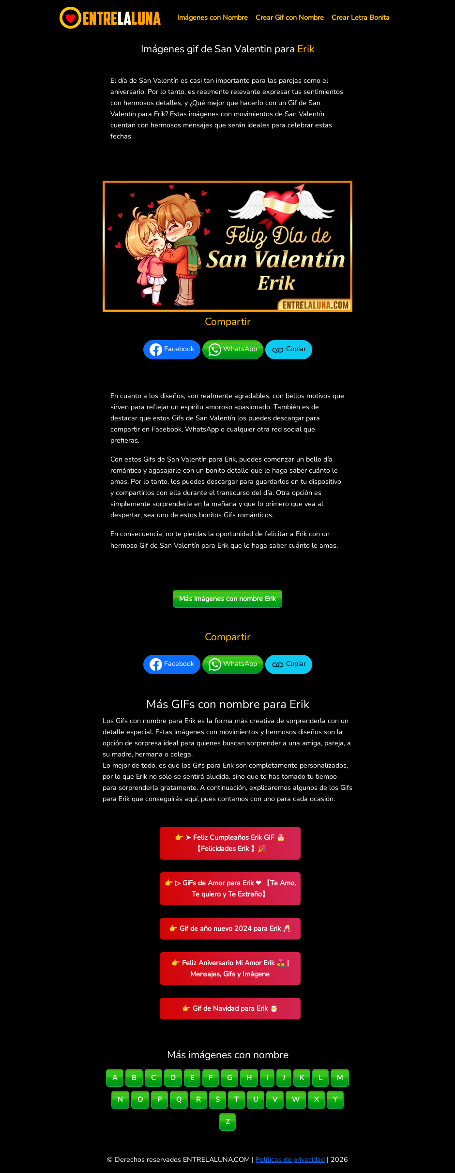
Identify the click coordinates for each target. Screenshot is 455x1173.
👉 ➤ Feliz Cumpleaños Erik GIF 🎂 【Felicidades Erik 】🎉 (230, 843)
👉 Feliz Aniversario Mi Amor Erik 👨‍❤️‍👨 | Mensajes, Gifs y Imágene (230, 968)
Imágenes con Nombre (212, 17)
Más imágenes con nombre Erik (227, 598)
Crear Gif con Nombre (290, 17)
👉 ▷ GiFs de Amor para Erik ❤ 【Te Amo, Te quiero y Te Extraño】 (230, 888)
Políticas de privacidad (290, 1159)
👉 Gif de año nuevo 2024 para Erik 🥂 (230, 928)
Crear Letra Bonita (361, 17)
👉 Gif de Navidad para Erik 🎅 (230, 1008)
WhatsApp (233, 349)
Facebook (172, 349)
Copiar (289, 349)
